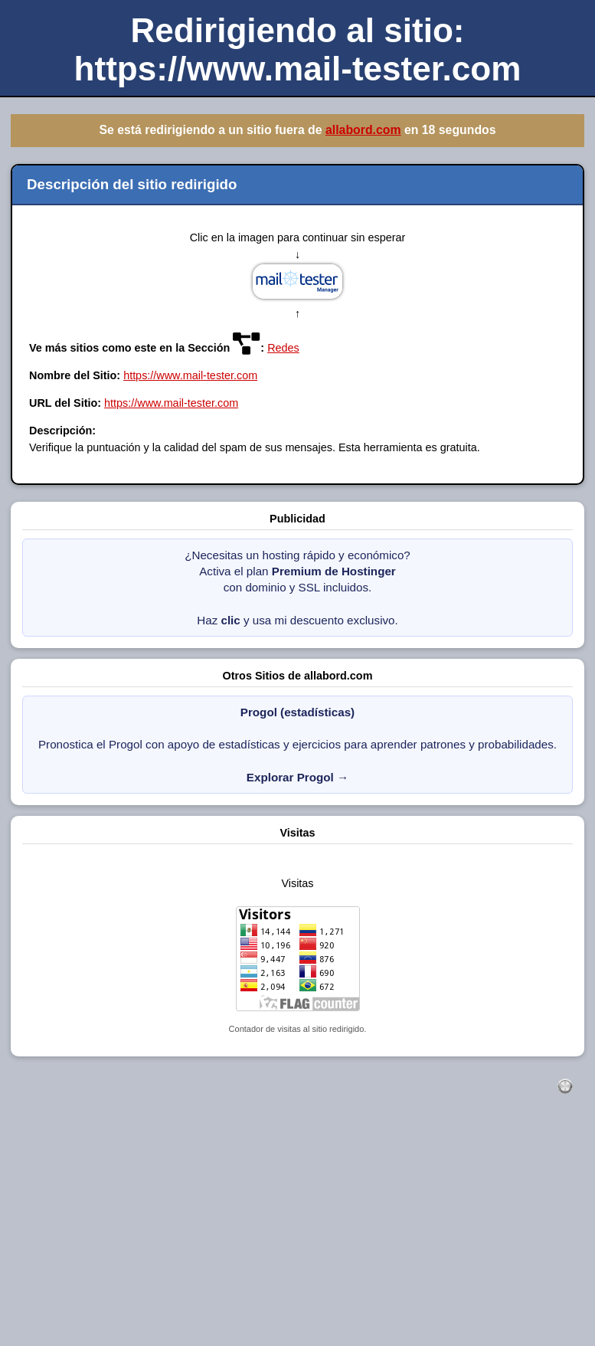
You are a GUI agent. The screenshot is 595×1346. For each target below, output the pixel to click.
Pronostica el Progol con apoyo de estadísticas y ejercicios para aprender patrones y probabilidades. (297, 745)
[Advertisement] (297, 1236)
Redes (283, 348)
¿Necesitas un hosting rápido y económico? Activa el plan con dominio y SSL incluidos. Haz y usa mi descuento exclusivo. (297, 588)
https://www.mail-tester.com (190, 375)
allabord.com (363, 129)
